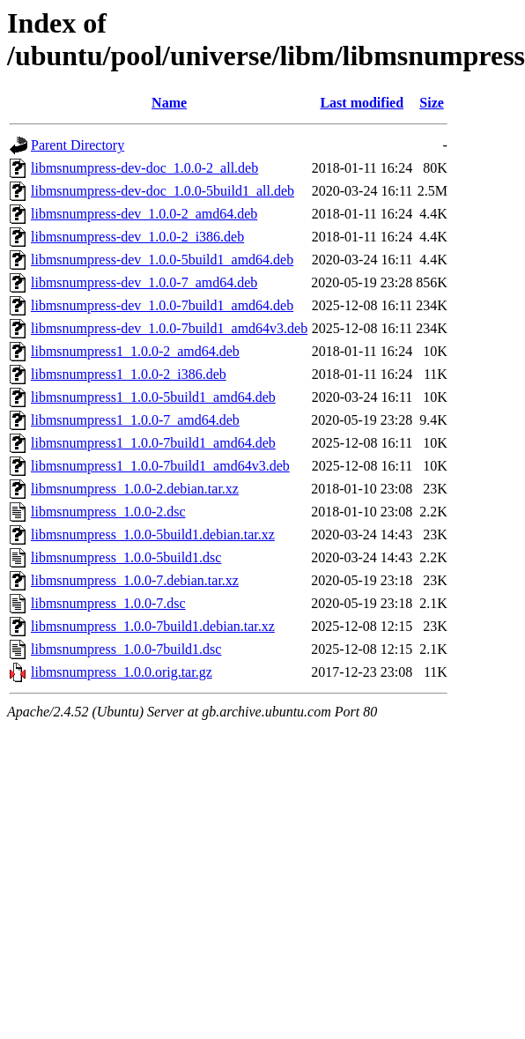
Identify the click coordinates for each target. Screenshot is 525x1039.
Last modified (361, 102)
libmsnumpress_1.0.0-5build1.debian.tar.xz (153, 534)
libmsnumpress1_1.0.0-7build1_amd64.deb (153, 442)
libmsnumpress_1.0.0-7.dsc (108, 603)
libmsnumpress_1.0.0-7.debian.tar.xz (135, 580)
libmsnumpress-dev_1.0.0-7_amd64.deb (144, 282)
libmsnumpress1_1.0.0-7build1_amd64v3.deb (160, 465)
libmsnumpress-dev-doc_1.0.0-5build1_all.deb (162, 190)
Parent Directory (77, 144)
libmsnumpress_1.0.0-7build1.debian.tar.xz (153, 626)
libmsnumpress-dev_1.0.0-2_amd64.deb (144, 213)
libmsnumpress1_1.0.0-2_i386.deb (128, 374)
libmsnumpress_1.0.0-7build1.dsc (126, 649)
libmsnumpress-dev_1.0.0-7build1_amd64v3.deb (169, 328)
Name (169, 102)
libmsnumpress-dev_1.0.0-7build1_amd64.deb (162, 305)
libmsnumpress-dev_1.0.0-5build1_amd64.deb (162, 259)
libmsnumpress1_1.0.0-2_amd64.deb (135, 351)
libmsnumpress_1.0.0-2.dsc (108, 511)
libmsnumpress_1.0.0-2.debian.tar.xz (135, 488)
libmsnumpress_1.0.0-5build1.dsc (126, 557)
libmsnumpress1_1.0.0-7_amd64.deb (135, 419)
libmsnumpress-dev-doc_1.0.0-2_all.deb (144, 167)
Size (431, 102)
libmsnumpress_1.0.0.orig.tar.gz (121, 671)
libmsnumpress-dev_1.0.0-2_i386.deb (137, 236)
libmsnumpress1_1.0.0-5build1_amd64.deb (153, 397)
